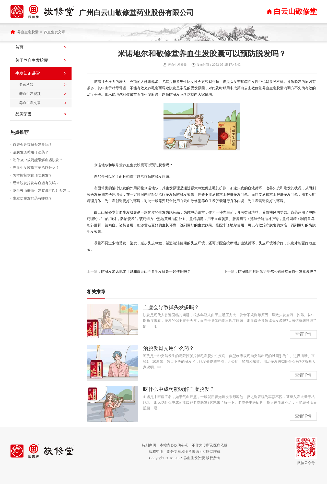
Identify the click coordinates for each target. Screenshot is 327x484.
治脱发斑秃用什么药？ (31, 152)
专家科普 (26, 84)
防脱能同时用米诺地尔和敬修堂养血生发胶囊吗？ (277, 271)
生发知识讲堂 (27, 73)
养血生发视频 (30, 94)
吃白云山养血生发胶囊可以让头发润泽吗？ (42, 191)
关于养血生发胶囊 (31, 60)
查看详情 (303, 334)
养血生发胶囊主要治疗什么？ (36, 168)
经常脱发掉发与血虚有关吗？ (36, 183)
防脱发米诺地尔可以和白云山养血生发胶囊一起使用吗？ (146, 271)
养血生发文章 (54, 32)
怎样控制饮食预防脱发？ (32, 175)
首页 (19, 47)
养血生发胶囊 (28, 32)
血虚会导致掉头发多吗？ (32, 144)
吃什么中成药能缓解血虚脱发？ (38, 160)
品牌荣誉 (23, 114)
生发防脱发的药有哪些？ (32, 198)
